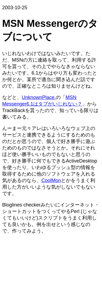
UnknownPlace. (39, 97)
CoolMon (51, 180)
